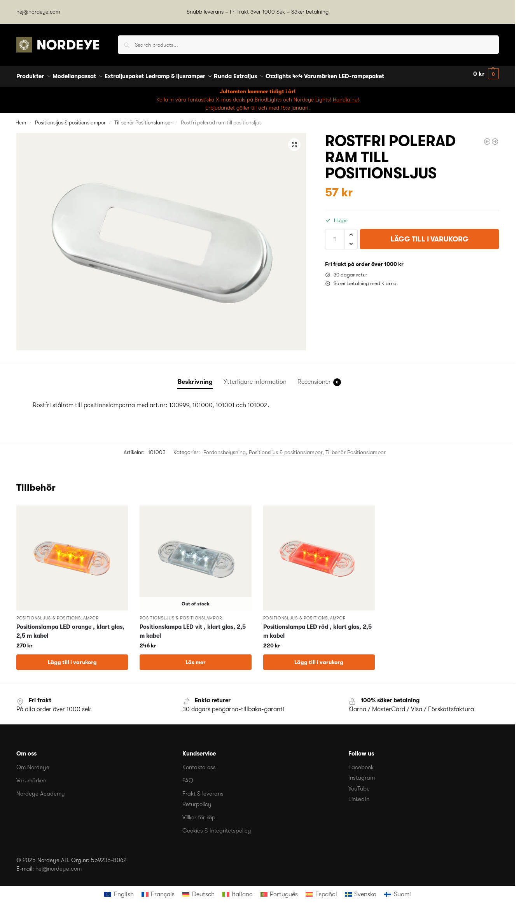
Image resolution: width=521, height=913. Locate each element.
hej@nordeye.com (38, 12)
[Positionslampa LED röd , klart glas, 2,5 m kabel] (487, 137)
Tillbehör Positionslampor (143, 118)
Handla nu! (346, 95)
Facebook (361, 762)
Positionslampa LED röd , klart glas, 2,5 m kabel (317, 627)
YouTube (359, 784)
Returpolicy (197, 799)
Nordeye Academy (40, 789)
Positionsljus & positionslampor (70, 118)
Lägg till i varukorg (429, 235)
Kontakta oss (199, 762)
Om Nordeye (32, 762)
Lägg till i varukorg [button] (72, 658)
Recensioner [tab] (319, 377)
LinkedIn (358, 794)
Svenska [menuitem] (365, 890)
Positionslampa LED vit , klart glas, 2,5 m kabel (193, 627)
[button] (486, 74)
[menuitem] (118, 890)
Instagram (361, 773)
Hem (21, 118)
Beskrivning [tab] (195, 377)
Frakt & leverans (203, 789)
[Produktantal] (334, 235)
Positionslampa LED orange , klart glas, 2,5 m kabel (70, 627)
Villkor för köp (198, 813)
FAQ (187, 776)
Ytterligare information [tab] (255, 377)
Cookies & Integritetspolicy (216, 826)
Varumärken (31, 776)
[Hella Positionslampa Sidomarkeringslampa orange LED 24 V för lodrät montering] (495, 137)
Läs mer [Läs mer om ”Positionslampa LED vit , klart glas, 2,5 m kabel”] (195, 658)
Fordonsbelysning (224, 448)
